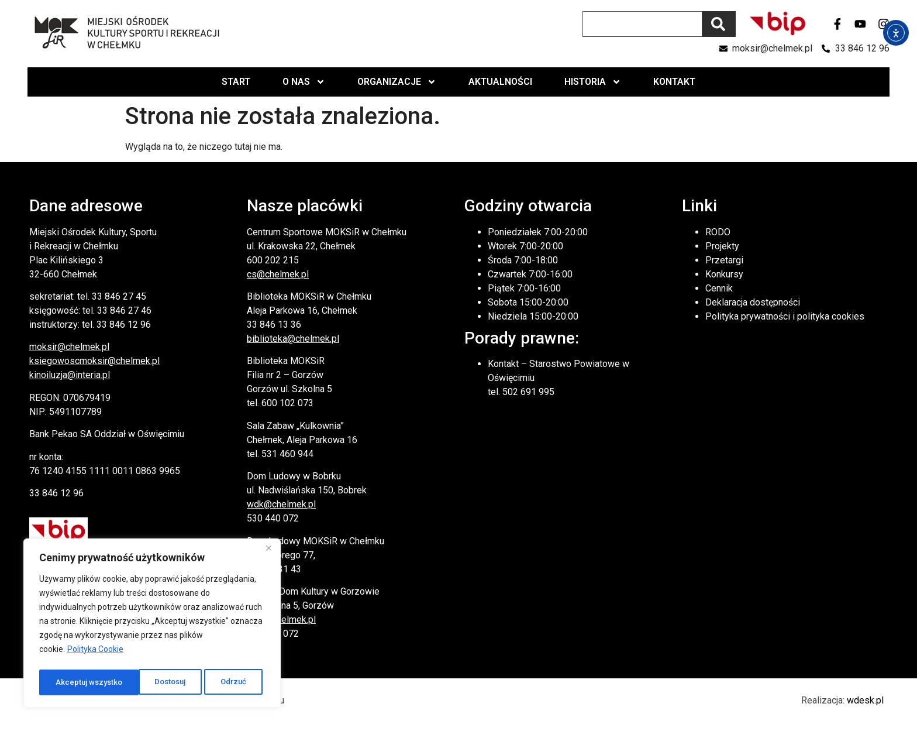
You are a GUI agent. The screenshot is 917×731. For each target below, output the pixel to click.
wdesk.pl (865, 700)
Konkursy (724, 274)
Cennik (719, 288)
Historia (592, 82)
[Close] (268, 552)
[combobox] (642, 24)
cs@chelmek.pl (278, 274)
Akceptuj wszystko (216, 682)
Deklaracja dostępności (752, 302)
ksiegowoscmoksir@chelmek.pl (94, 360)
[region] (152, 625)
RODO (717, 232)
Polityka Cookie (95, 653)
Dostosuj (70, 682)
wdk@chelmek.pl (281, 504)
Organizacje (396, 82)
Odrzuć (134, 682)
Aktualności (500, 81)
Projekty (722, 246)
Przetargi (724, 260)
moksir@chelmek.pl (69, 346)
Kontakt (674, 81)
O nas (303, 82)
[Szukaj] (719, 24)
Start (236, 81)
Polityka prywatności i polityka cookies (784, 316)
